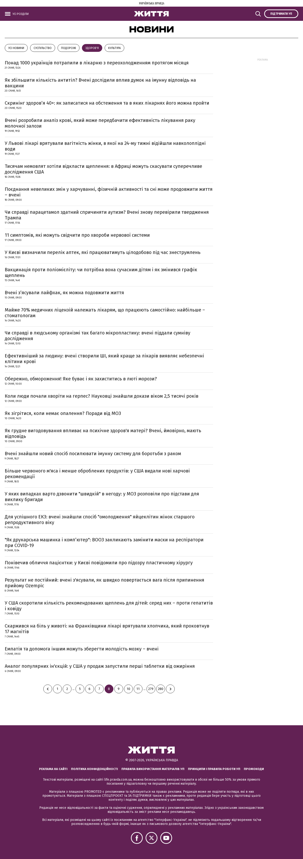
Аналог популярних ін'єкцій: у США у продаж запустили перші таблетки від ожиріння (100, 666)
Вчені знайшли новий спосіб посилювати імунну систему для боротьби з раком (93, 453)
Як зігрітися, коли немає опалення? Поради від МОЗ (63, 413)
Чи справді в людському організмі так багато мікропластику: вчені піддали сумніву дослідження (97, 335)
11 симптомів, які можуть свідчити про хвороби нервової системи (77, 235)
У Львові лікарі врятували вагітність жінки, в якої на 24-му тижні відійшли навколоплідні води (105, 146)
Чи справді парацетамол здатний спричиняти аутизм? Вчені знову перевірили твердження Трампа (107, 215)
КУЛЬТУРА (114, 48)
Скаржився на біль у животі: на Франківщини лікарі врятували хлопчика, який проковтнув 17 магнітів (107, 628)
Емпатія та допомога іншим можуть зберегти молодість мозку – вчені (82, 649)
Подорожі (68, 48)
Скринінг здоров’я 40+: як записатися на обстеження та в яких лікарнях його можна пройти (107, 103)
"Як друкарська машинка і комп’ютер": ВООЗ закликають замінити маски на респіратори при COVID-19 (104, 542)
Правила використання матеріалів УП (152, 769)
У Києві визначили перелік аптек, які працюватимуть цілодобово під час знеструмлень (103, 252)
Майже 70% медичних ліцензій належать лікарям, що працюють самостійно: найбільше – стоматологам (105, 312)
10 (128, 689)
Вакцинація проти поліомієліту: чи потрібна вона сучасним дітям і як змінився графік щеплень (101, 272)
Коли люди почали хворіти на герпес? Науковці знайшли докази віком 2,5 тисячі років (101, 396)
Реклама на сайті (53, 769)
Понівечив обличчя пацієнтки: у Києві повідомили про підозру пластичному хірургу (99, 562)
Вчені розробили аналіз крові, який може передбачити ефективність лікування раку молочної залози (100, 123)
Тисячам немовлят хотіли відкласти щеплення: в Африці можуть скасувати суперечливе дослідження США (103, 169)
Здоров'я (92, 48)
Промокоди (254, 769)
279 (150, 689)
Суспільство (43, 48)
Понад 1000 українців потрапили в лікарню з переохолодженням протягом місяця (97, 63)
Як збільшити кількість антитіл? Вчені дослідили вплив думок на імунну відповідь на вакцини (100, 83)
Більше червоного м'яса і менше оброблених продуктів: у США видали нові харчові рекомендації (97, 473)
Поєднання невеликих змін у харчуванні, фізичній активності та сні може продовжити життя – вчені (109, 192)
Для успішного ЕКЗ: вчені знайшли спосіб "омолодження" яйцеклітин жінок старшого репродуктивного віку (100, 519)
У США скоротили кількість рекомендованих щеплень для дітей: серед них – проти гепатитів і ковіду (109, 605)
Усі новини (16, 48)
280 (160, 689)
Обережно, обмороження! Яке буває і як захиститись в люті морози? (81, 379)
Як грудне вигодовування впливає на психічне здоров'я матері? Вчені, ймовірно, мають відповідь (103, 433)
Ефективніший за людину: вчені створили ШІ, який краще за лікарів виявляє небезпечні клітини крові (104, 358)
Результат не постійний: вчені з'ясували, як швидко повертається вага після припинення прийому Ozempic (104, 582)
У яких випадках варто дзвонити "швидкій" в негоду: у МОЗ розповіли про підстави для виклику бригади (102, 496)
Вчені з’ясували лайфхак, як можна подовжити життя (64, 292)
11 (138, 689)
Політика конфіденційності (94, 769)
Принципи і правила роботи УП (214, 769)
